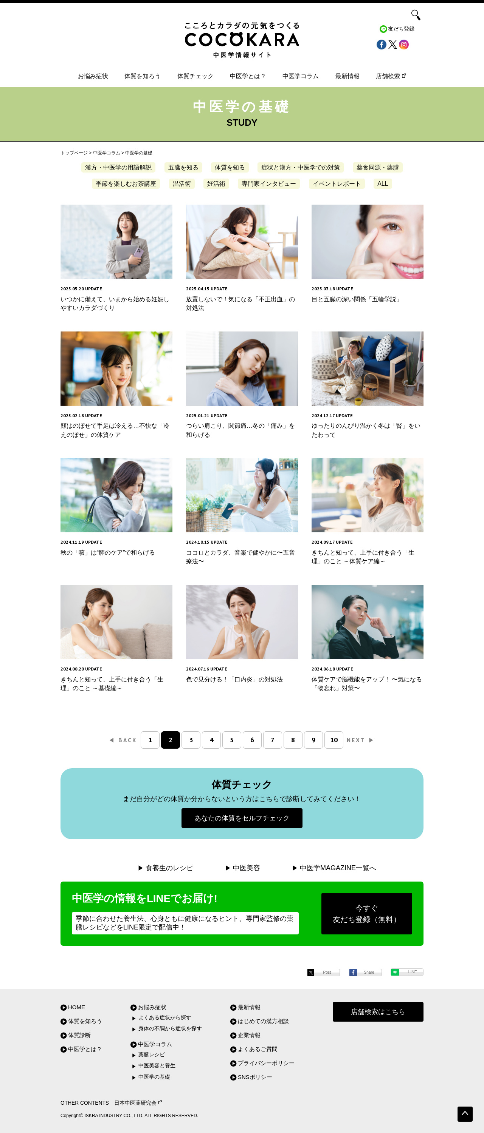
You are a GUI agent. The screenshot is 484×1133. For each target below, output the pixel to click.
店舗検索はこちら (378, 1012)
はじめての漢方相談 (263, 1021)
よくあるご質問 (258, 1049)
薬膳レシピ (151, 1054)
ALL (382, 183)
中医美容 (246, 868)
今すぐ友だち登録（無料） (367, 913)
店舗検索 (391, 76)
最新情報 (347, 76)
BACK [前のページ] (123, 740)
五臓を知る (183, 167)
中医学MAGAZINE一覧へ (338, 868)
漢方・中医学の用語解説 (118, 167)
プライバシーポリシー (266, 1063)
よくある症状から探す (164, 1017)
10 (334, 739)
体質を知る (230, 167)
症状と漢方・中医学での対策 (300, 167)
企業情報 (249, 1035)
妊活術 (216, 183)
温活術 (182, 183)
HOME (76, 1007)
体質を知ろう (142, 76)
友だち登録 (401, 29)
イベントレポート (337, 183)
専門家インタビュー (269, 183)
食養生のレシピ (169, 868)
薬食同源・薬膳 (378, 167)
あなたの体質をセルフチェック (242, 818)
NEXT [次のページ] (361, 740)
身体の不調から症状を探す (170, 1028)
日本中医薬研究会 (138, 1103)
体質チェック (195, 76)
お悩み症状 (93, 76)
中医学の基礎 (154, 1077)
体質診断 (79, 1035)
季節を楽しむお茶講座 (126, 183)
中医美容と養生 (156, 1065)
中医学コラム (300, 76)
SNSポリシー (255, 1077)
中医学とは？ (248, 76)
